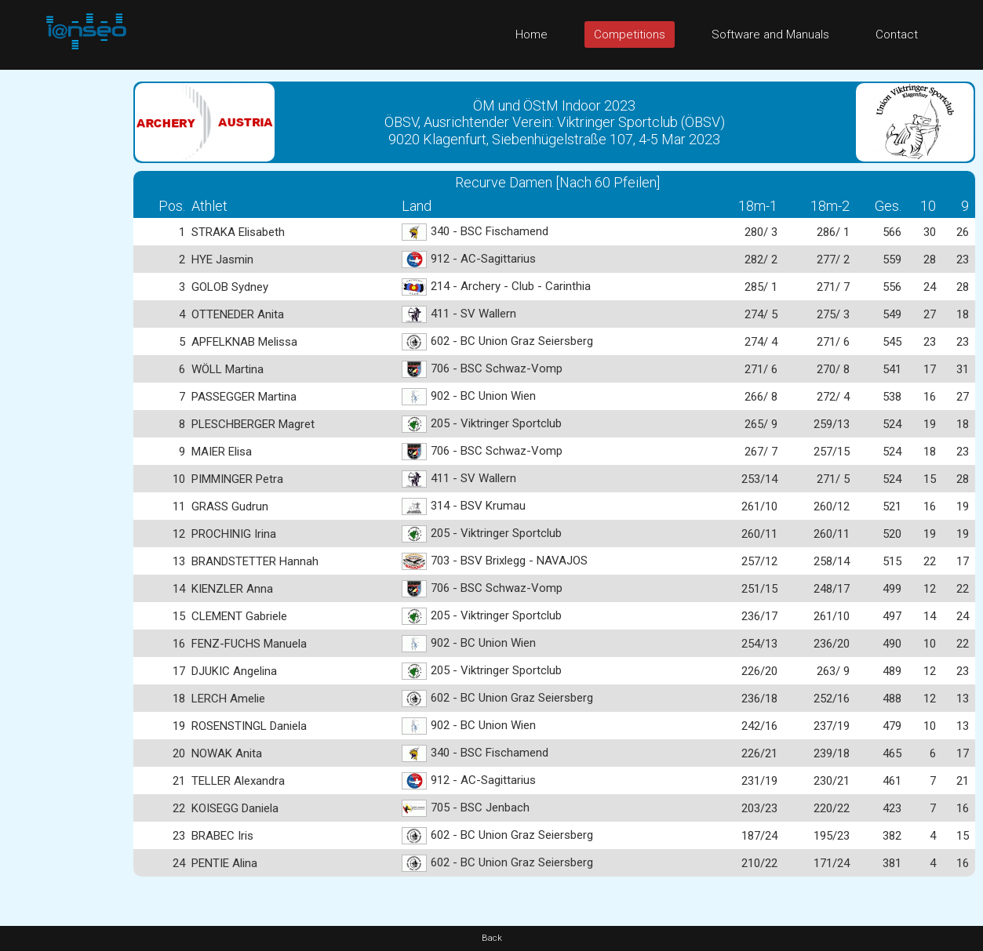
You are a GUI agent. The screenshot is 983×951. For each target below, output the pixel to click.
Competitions (629, 34)
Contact (897, 34)
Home (531, 34)
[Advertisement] (63, 305)
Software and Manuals (770, 34)
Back (492, 938)
